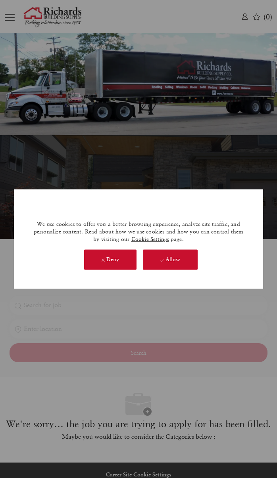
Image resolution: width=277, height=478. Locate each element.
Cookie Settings (150, 239)
